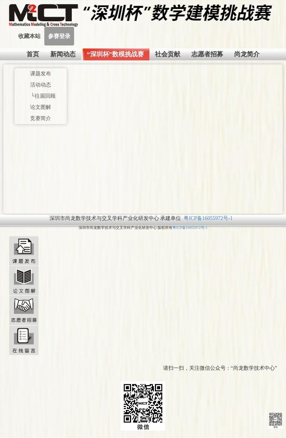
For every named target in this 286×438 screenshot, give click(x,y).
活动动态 (40, 85)
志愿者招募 (207, 54)
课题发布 (40, 73)
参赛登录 (59, 36)
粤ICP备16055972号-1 (208, 218)
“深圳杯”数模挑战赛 (115, 54)
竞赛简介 (40, 118)
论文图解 (40, 107)
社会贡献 (167, 54)
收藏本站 (29, 36)
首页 (32, 54)
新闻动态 (63, 54)
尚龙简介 (247, 54)
